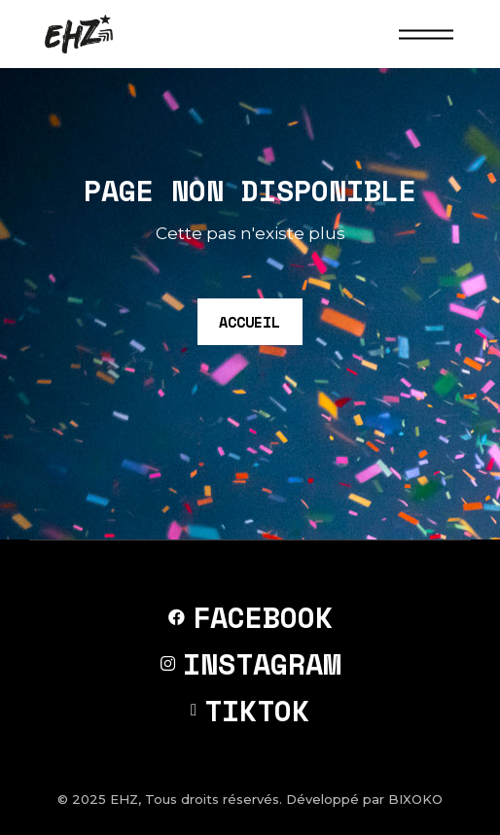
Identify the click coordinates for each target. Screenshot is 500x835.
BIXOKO (415, 799)
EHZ (124, 799)
